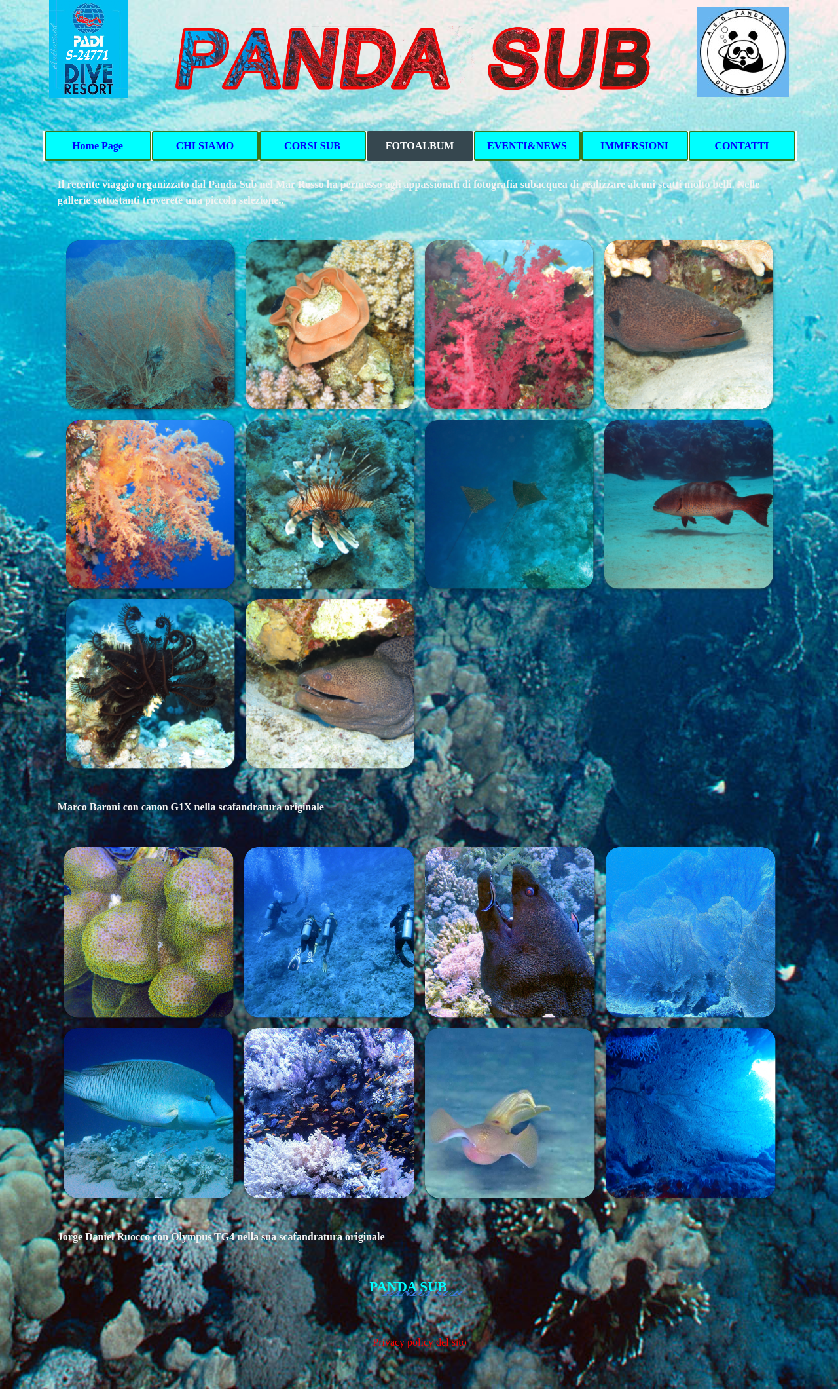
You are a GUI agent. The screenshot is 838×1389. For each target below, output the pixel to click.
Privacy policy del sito (420, 1342)
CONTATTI (742, 145)
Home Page (97, 145)
